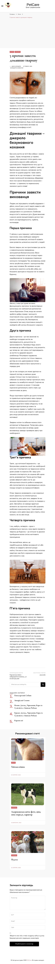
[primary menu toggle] (2, 6)
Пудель (14, 859)
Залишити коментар (16, 68)
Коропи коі (18, 720)
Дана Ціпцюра (16, 66)
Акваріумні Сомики (22, 700)
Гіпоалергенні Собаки (22, 695)
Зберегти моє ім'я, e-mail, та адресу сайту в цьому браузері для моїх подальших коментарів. (27, 937)
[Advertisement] (27, 33)
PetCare (33, 5)
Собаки (17, 52)
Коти (11, 52)
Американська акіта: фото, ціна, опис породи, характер (26, 813)
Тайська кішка (18, 767)
